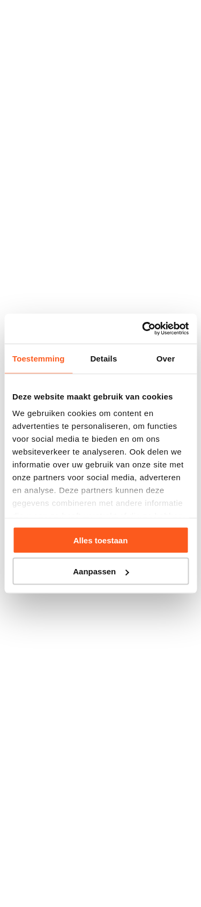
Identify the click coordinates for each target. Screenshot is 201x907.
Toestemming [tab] (38, 358)
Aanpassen (101, 571)
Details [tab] (103, 358)
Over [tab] (166, 358)
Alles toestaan (100, 539)
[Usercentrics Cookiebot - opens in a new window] (143, 329)
